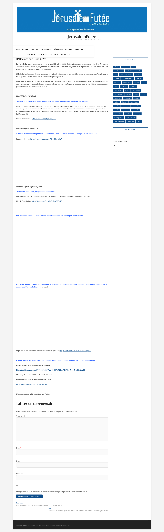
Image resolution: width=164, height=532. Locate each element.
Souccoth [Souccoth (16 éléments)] (125, 109)
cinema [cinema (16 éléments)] (138, 74)
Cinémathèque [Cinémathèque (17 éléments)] (127, 78)
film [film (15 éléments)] (144, 81)
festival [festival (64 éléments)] (136, 81)
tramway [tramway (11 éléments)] (137, 113)
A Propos (81, 49)
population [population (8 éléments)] (134, 101)
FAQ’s (115, 144)
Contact (91, 49)
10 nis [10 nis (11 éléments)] (116, 66)
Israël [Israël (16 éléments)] (127, 89)
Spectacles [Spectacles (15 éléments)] (117, 113)
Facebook (114, 49)
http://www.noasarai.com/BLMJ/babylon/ (75, 350)
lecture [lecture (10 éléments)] (128, 93)
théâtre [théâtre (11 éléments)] (127, 113)
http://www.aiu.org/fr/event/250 (44, 118)
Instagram (126, 49)
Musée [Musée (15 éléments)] (136, 97)
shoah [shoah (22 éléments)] (116, 109)
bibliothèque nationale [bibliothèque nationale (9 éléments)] (133, 70)
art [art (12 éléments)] (133, 66)
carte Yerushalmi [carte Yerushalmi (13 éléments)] (126, 74)
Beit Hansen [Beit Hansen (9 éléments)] (118, 70)
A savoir (37, 49)
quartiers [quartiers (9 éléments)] (126, 105)
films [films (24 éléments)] (115, 85)
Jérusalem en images (66, 49)
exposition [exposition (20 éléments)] (126, 81)
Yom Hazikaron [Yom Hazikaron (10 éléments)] (119, 121)
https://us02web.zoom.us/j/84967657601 (32, 383)
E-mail (19, 460)
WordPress (48, 524)
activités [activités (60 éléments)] (125, 66)
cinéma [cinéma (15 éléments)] (116, 78)
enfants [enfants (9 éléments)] (116, 81)
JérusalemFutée (82, 36)
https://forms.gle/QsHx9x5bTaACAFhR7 (47, 200)
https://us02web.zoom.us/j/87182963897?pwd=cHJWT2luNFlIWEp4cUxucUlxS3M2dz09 (50, 369)
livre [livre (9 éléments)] (136, 93)
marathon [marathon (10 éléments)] (117, 97)
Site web (19, 473)
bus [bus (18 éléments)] (115, 74)
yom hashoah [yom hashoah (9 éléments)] (131, 117)
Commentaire (21, 415)
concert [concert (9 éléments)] (139, 78)
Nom (18, 447)
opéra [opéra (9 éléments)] (116, 101)
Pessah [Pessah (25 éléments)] (124, 101)
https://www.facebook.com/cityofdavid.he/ (46, 138)
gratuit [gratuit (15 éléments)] (133, 85)
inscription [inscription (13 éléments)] (117, 89)
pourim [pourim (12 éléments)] (116, 105)
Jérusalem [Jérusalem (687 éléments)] (136, 89)
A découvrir (48, 49)
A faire (28, 49)
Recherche (102, 49)
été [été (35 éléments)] (139, 121)
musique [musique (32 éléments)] (127, 97)
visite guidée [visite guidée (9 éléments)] (118, 117)
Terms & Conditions (120, 141)
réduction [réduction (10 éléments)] (136, 105)
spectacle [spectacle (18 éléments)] (136, 109)
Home (19, 49)
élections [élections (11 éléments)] (131, 121)
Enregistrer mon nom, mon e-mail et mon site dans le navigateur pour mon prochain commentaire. (51, 491)
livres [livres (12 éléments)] (143, 93)
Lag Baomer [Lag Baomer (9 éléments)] (118, 93)
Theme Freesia (40, 524)
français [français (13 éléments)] (124, 85)
